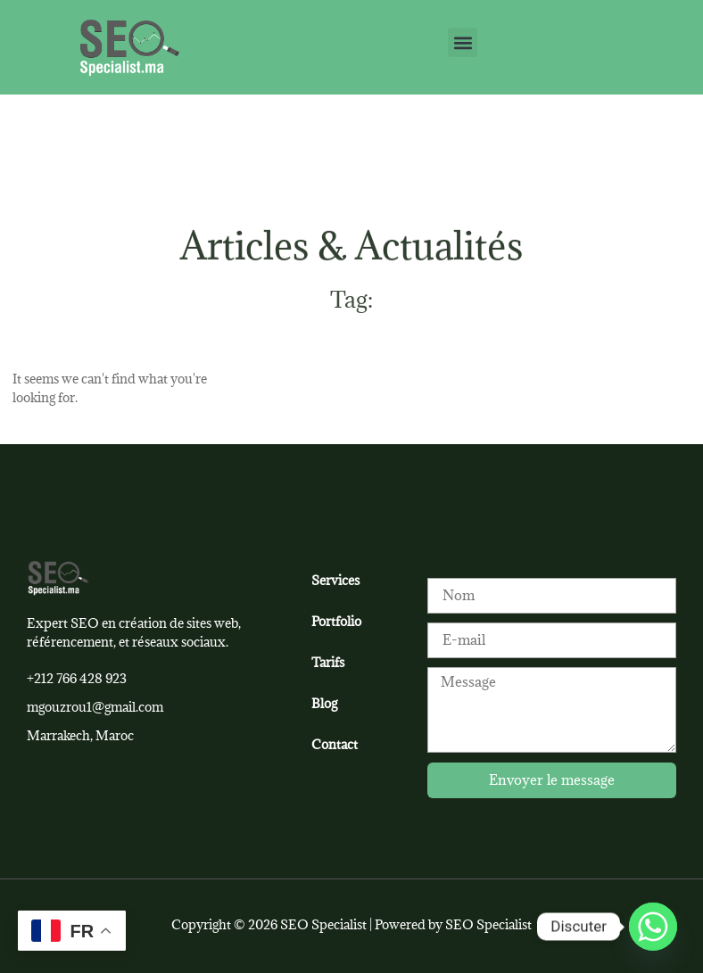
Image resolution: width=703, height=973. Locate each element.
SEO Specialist (488, 924)
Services (335, 580)
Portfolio (336, 621)
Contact (334, 744)
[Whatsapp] (653, 927)
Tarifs (327, 662)
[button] (462, 42)
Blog (324, 703)
